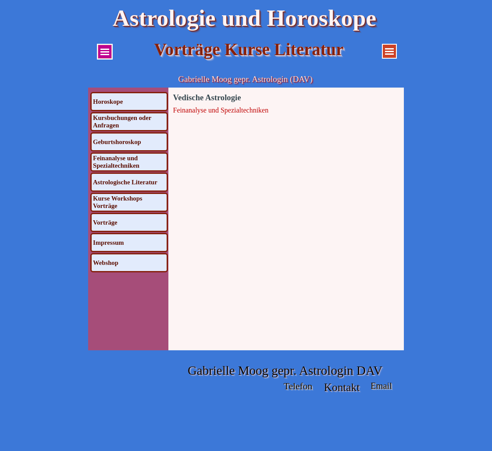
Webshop (105, 262)
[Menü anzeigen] (105, 52)
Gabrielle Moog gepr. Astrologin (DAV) (245, 79)
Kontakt (342, 387)
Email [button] (381, 386)
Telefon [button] (298, 386)
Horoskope (108, 101)
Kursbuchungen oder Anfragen (122, 121)
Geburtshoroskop (117, 141)
